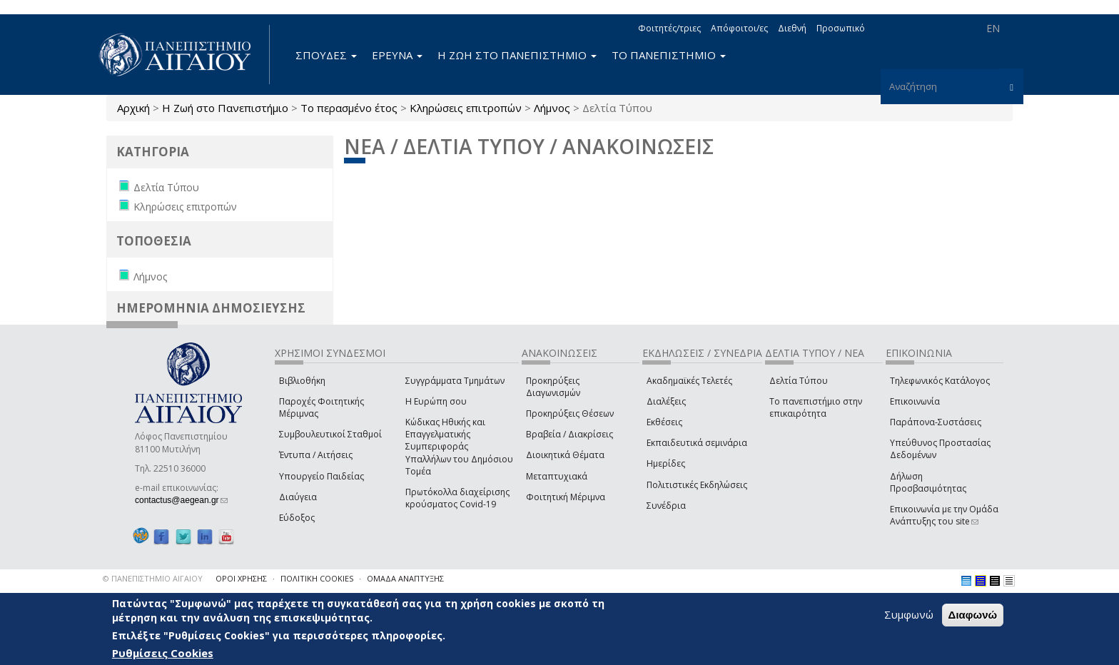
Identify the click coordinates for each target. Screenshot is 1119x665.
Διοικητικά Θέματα (565, 455)
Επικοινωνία (915, 401)
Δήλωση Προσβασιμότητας (928, 482)
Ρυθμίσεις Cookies (162, 653)
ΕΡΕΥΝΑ (397, 55)
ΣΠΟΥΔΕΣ (326, 55)
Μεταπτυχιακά (556, 476)
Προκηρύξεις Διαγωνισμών (553, 387)
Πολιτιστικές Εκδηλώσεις (697, 485)
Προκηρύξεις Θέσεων (570, 413)
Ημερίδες (666, 463)
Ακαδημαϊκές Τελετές (689, 381)
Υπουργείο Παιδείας (321, 476)
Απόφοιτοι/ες (739, 28)
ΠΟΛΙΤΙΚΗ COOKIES (316, 578)
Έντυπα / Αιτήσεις (316, 455)
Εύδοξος (297, 518)
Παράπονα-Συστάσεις (935, 422)
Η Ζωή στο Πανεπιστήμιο (225, 108)
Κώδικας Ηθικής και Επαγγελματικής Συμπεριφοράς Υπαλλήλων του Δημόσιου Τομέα (459, 446)
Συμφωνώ (908, 614)
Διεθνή (792, 28)
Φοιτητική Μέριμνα (565, 497)
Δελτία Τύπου (798, 381)
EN (993, 28)
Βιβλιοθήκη (302, 381)
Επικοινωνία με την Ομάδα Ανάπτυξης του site (944, 515)
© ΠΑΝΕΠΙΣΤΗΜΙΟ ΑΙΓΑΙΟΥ (153, 578)
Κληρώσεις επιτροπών (466, 108)
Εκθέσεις (664, 422)
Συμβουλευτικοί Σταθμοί (330, 434)
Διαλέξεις (666, 401)
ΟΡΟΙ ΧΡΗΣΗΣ (241, 578)
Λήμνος (552, 108)
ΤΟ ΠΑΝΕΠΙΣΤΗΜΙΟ (669, 55)
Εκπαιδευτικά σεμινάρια (697, 443)
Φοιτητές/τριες (669, 28)
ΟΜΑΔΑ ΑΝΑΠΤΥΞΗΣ (405, 578)
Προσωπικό (840, 28)
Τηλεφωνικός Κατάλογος (940, 381)
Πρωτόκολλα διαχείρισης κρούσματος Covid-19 (457, 498)
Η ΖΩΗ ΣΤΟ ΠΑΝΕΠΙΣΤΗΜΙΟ (517, 55)
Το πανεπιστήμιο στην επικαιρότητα (815, 407)
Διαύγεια (298, 497)
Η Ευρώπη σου (436, 401)
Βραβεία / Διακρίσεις (569, 434)
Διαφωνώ (973, 615)
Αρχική (133, 108)
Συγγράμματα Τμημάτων (455, 381)
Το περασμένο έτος (349, 108)
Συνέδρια (666, 505)
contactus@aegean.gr (181, 500)
